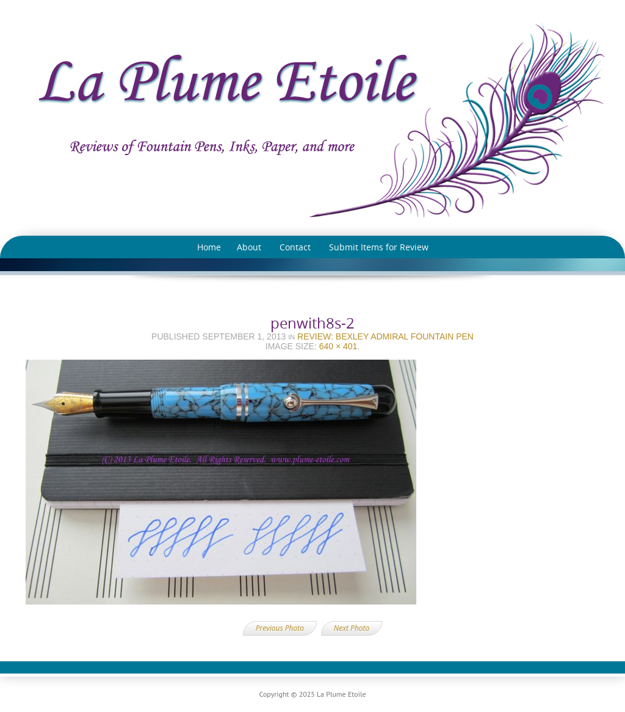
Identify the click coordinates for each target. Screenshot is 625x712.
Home (209, 247)
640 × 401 (338, 346)
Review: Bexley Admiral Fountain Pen (385, 336)
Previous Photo (280, 628)
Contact (295, 247)
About (249, 247)
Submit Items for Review (378, 247)
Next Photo (351, 628)
